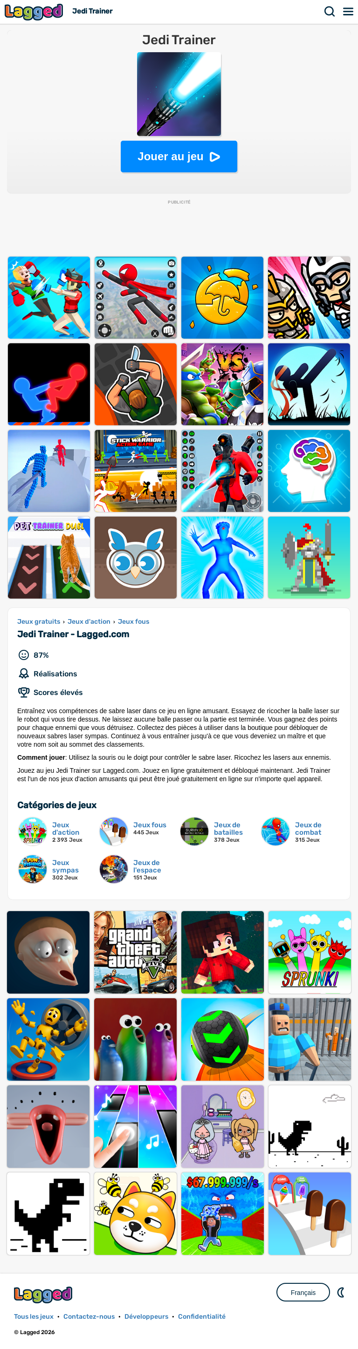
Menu (348, 11)
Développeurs (146, 1317)
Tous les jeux (34, 1317)
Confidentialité (202, 1317)
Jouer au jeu (170, 156)
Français (303, 1292)
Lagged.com (44, 1295)
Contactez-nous (89, 1317)
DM (341, 1292)
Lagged (35, 12)
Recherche (330, 11)
